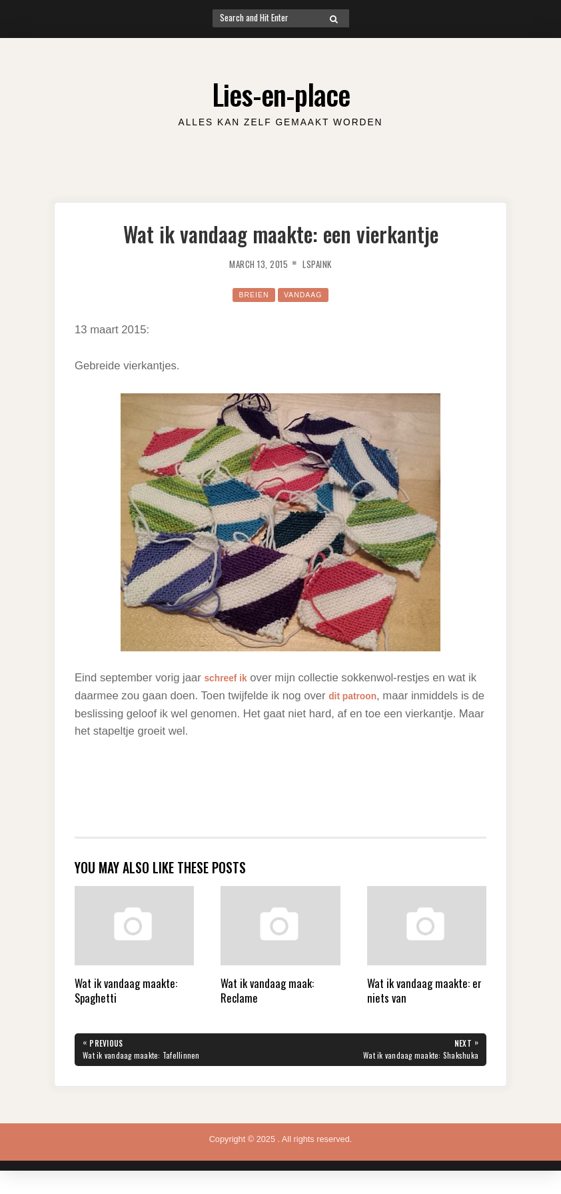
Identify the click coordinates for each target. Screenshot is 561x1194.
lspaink (323, 263)
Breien (250, 294)
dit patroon (357, 695)
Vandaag (305, 294)
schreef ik (230, 677)
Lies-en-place (281, 91)
